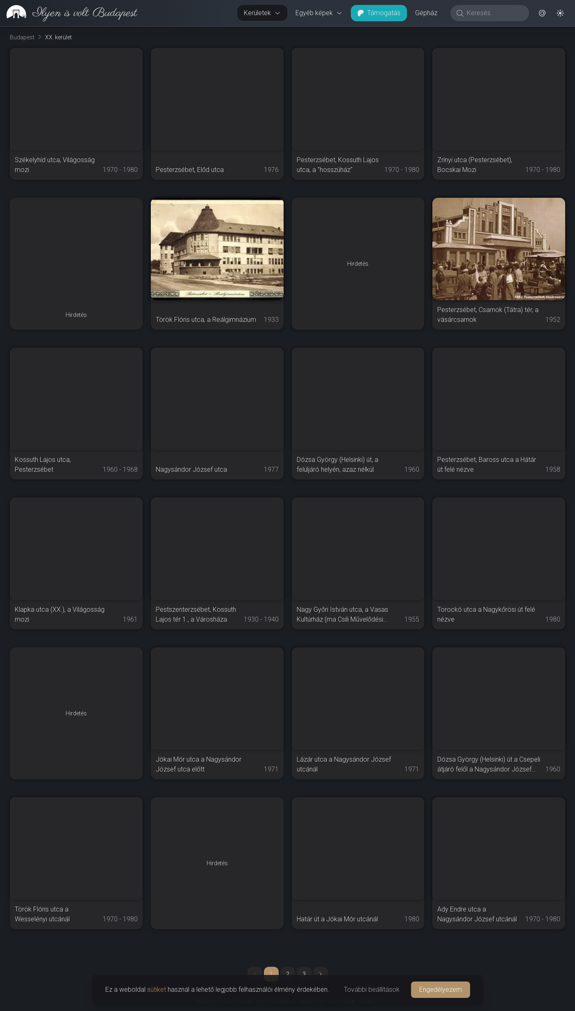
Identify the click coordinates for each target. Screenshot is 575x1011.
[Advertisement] (76, 249)
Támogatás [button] (378, 13)
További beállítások (372, 989)
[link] (68, 13)
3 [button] (304, 974)
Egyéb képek (319, 13)
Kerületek (262, 13)
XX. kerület (58, 37)
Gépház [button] (426, 13)
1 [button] (271, 974)
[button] (542, 13)
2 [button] (287, 974)
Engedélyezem (440, 989)
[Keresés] (494, 13)
